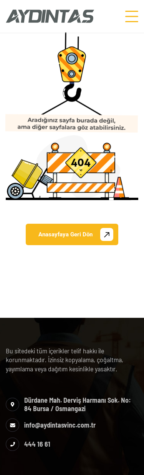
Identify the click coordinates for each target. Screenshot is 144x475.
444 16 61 (37, 444)
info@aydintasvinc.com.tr (60, 425)
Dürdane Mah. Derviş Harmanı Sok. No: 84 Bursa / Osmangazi (77, 404)
